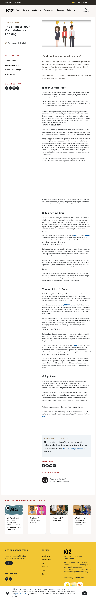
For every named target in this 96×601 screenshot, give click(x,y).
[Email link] (14, 88)
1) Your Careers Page (12, 61)
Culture (26, 10)
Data (69, 10)
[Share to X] (6, 579)
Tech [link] (43, 570)
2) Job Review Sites (12, 65)
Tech (18, 10)
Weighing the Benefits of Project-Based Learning (80, 521)
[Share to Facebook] (6, 88)
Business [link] (45, 567)
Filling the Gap (10, 74)
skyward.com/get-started (73, 449)
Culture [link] (44, 563)
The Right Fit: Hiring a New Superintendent (36, 520)
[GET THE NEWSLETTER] (80, 2)
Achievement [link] (46, 560)
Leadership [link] (46, 556)
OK (85, 593)
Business (60, 10)
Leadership (36, 10)
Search (86, 10)
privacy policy (20, 594)
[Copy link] (17, 88)
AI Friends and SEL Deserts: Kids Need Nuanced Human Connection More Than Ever (14, 523)
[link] (67, 551)
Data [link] (43, 574)
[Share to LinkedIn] (10, 88)
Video (76, 10)
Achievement (49, 10)
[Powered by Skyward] (13, 2)
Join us (9, 563)
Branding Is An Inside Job (58, 519)
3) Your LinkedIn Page (13, 70)
